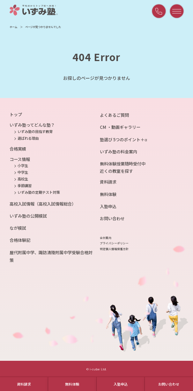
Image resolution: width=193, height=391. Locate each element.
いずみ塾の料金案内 (118, 152)
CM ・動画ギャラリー (120, 127)
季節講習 (25, 185)
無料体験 (72, 384)
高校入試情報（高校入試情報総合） (43, 204)
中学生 (23, 172)
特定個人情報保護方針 (114, 249)
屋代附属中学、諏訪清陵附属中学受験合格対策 (51, 256)
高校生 (23, 178)
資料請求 (24, 384)
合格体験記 (20, 240)
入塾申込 (121, 384)
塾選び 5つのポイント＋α (123, 139)
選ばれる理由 (28, 138)
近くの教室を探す (116, 171)
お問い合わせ (168, 384)
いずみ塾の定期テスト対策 (39, 192)
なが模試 (18, 228)
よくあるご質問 (114, 115)
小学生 (23, 165)
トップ (16, 114)
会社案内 (105, 238)
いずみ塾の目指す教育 (35, 131)
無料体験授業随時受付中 (122, 164)
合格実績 (18, 149)
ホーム (13, 27)
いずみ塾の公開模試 (28, 216)
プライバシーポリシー (114, 243)
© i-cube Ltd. (96, 369)
